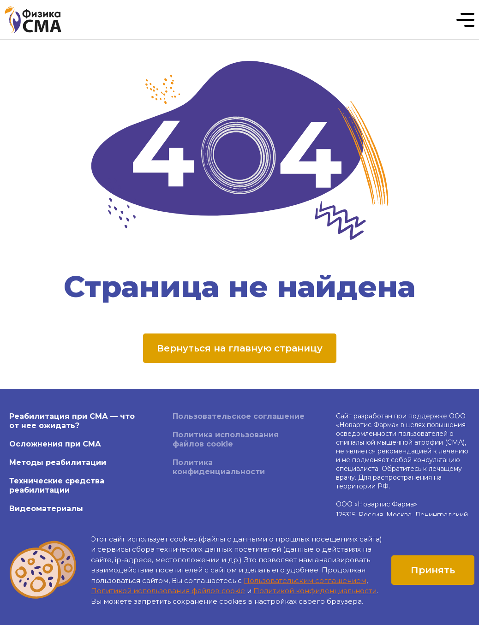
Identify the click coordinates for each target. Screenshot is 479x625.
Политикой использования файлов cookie (168, 590)
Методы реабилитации (57, 462)
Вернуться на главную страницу (240, 348)
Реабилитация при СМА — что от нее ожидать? (72, 421)
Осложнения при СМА (55, 444)
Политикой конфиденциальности (315, 590)
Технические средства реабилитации (56, 485)
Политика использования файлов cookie (226, 439)
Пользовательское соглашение (239, 416)
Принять (433, 570)
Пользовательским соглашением (305, 580)
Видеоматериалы (46, 508)
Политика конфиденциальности (219, 467)
